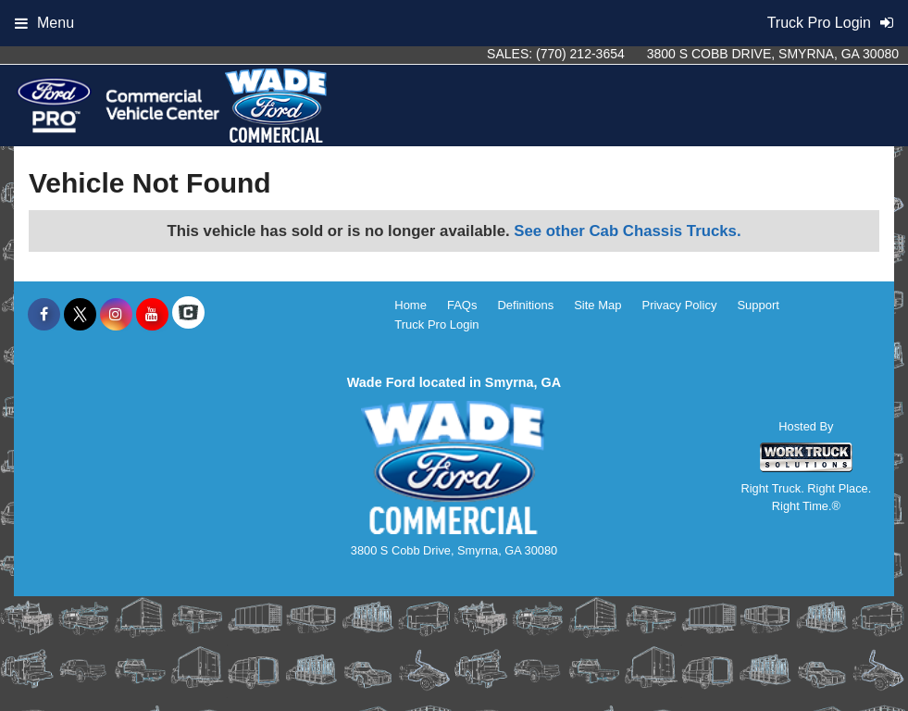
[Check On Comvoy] (188, 314)
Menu (44, 23)
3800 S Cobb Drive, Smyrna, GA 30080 (773, 53)
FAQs (462, 305)
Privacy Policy (678, 305)
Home (410, 305)
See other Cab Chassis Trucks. (627, 231)
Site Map (597, 305)
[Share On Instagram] (116, 314)
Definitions (525, 305)
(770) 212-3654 (580, 53)
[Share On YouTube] (152, 314)
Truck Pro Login (436, 324)
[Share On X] (80, 314)
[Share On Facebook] (44, 314)
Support (758, 305)
